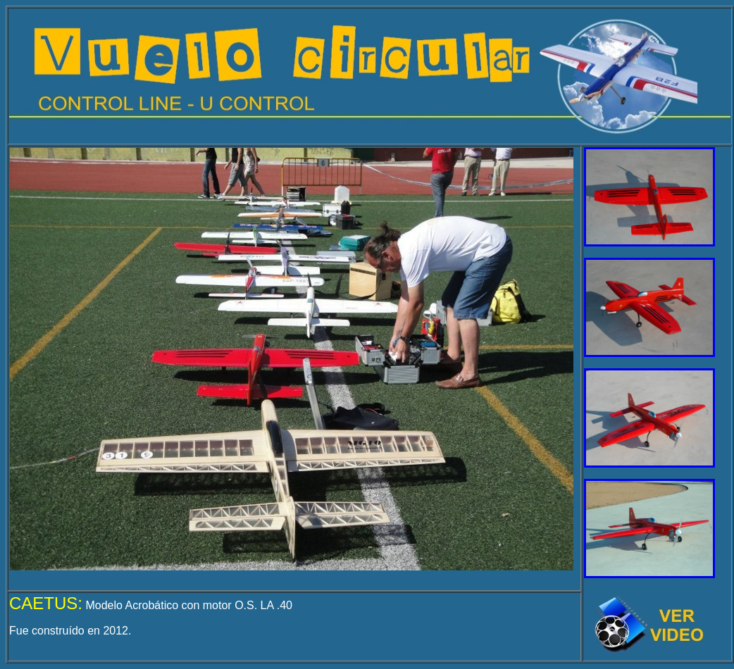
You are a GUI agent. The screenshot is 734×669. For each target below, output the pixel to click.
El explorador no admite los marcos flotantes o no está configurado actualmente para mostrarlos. (291, 359)
